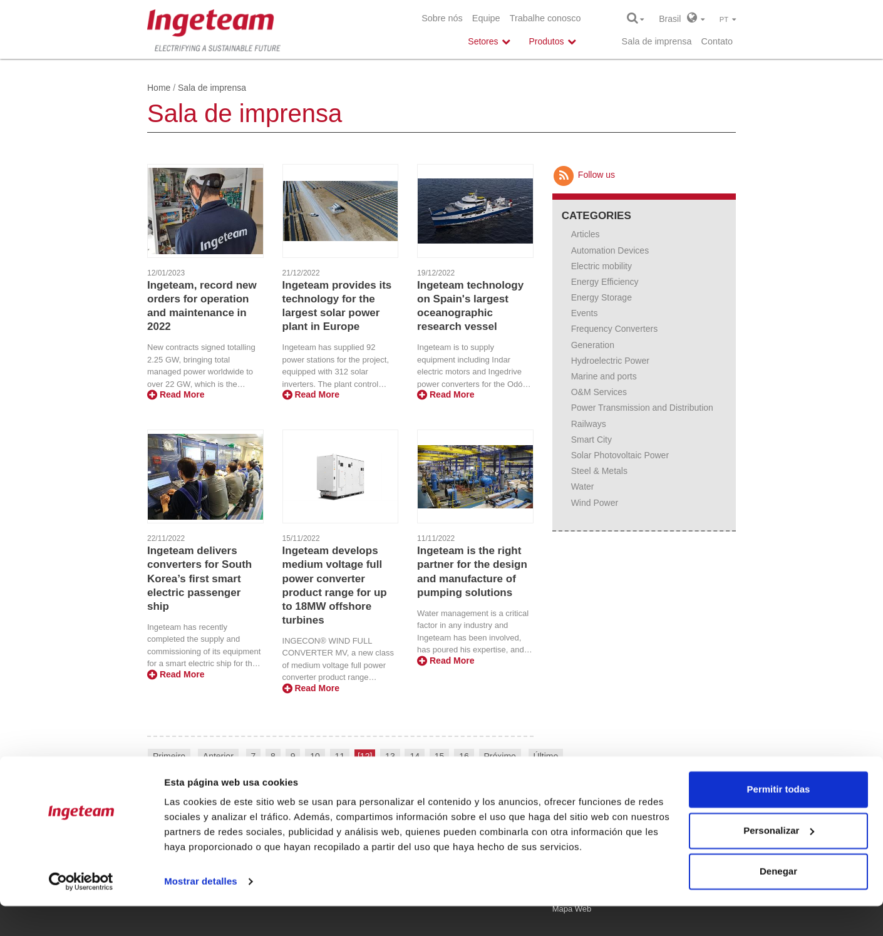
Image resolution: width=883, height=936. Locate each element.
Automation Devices (610, 250)
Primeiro (169, 756)
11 (340, 756)
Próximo (500, 756)
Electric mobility (601, 266)
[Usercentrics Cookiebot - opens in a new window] (81, 911)
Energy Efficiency (605, 282)
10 (315, 756)
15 (440, 756)
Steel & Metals (599, 471)
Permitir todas (778, 819)
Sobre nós (442, 18)
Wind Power (594, 503)
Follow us (583, 175)
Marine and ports (604, 376)
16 (464, 756)
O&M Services (599, 392)
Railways (588, 424)
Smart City (591, 440)
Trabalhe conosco (545, 18)
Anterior (218, 756)
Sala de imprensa (657, 41)
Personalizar (778, 860)
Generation (592, 345)
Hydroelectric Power (610, 361)
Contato (717, 41)
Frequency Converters (614, 329)
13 (390, 756)
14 (415, 756)
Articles (585, 234)
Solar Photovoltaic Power (620, 455)
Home (158, 88)
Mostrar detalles (200, 911)
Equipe (486, 18)
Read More (175, 394)
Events (584, 313)
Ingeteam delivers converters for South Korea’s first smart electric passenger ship (199, 578)
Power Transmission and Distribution (642, 408)
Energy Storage (601, 297)
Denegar (778, 901)
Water (582, 486)
